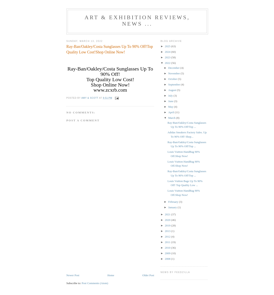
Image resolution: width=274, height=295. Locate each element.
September (174, 84)
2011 (168, 242)
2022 (168, 63)
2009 (168, 253)
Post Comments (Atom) (95, 283)
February (173, 201)
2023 (168, 57)
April (171, 112)
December (174, 67)
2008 (168, 258)
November (174, 73)
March (172, 117)
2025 (168, 46)
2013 (168, 231)
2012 (168, 236)
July (171, 95)
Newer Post (72, 275)
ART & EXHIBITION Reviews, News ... (137, 20)
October (173, 79)
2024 (168, 51)
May (171, 106)
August (172, 90)
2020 (168, 220)
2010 (168, 247)
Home (110, 275)
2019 (168, 225)
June (171, 101)
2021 (168, 214)
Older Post (148, 275)
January (173, 207)
